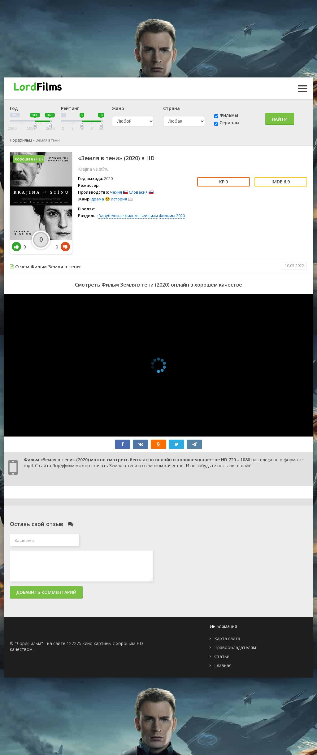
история (119, 199)
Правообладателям (235, 647)
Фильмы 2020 (172, 215)
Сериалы (229, 122)
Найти (280, 119)
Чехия (116, 192)
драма (97, 199)
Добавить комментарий (46, 592)
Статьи (221, 656)
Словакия (138, 192)
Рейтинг (70, 108)
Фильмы (228, 115)
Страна (171, 108)
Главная (223, 665)
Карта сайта (227, 638)
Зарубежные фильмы (119, 215)
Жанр (118, 108)
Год (14, 108)
